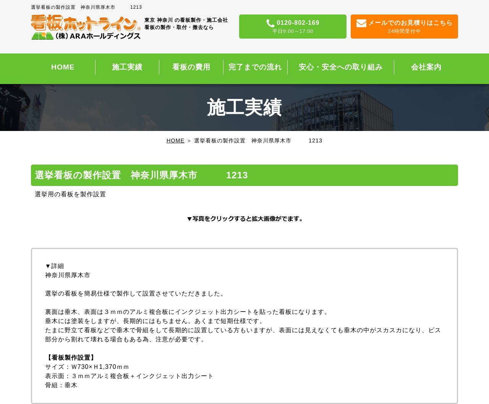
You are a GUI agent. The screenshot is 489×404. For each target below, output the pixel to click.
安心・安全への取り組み (341, 67)
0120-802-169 (293, 27)
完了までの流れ (255, 67)
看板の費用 (191, 67)
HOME (63, 67)
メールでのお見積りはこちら (404, 27)
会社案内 (426, 67)
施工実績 (127, 67)
